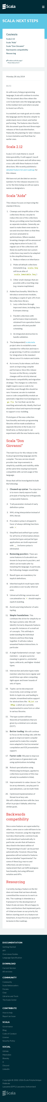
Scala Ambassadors (10, 985)
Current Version (9, 968)
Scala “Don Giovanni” (15, 46)
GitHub (6, 1051)
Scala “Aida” (11, 42)
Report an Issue (9, 1016)
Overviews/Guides (10, 954)
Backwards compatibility (17, 49)
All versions (7, 971)
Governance (8, 1026)
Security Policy (9, 1041)
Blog (5, 1030)
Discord (6, 1065)
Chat (5, 992)
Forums (6, 989)
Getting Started (9, 947)
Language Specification (12, 958)
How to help (8, 1012)
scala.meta (30, 342)
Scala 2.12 (10, 39)
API (4, 950)
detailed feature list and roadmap (20, 170)
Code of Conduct (10, 1034)
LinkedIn (6, 1069)
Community (7, 982)
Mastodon (7, 1055)
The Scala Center (10, 1000)
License (6, 1037)
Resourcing (11, 53)
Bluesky (6, 1058)
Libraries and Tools (10, 996)
